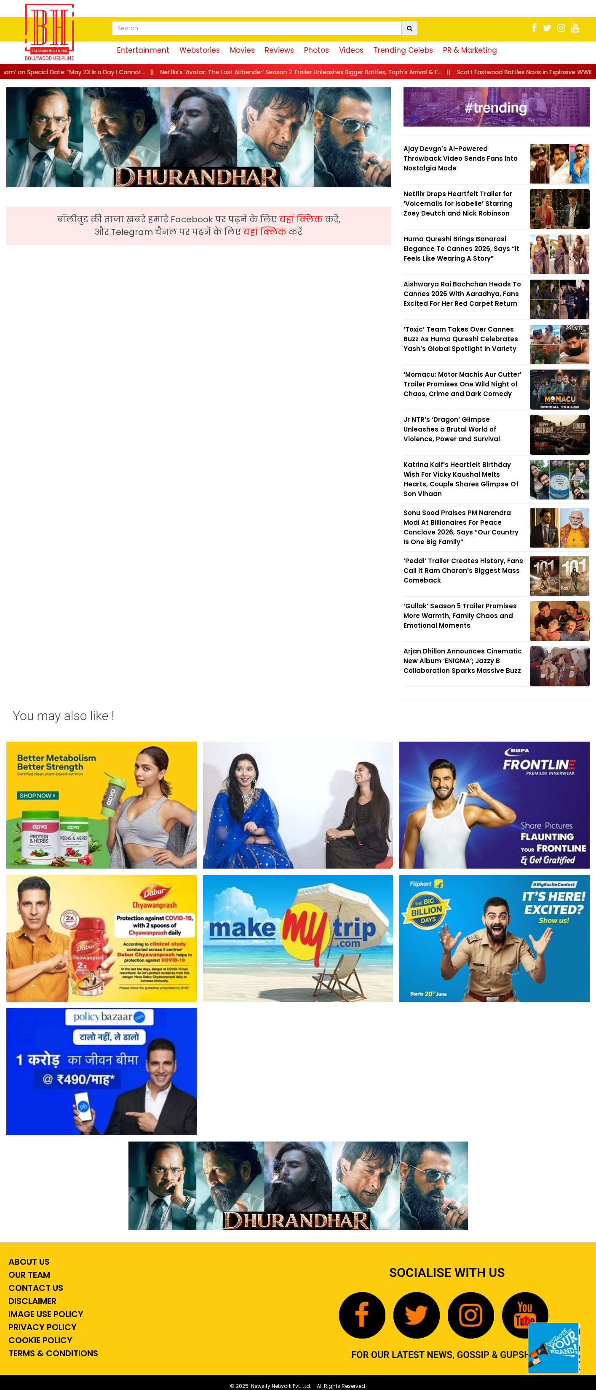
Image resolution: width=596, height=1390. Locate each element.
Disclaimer (31, 1301)
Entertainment (143, 50)
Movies (242, 50)
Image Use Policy (44, 1314)
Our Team (28, 1275)
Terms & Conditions (52, 1353)
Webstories (199, 50)
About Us (28, 1262)
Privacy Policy (41, 1327)
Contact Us (34, 1288)
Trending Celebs (403, 50)
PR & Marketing (470, 50)
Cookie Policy (39, 1340)
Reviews (279, 50)
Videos (351, 50)
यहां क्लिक (302, 219)
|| (313, 72)
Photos (316, 50)
